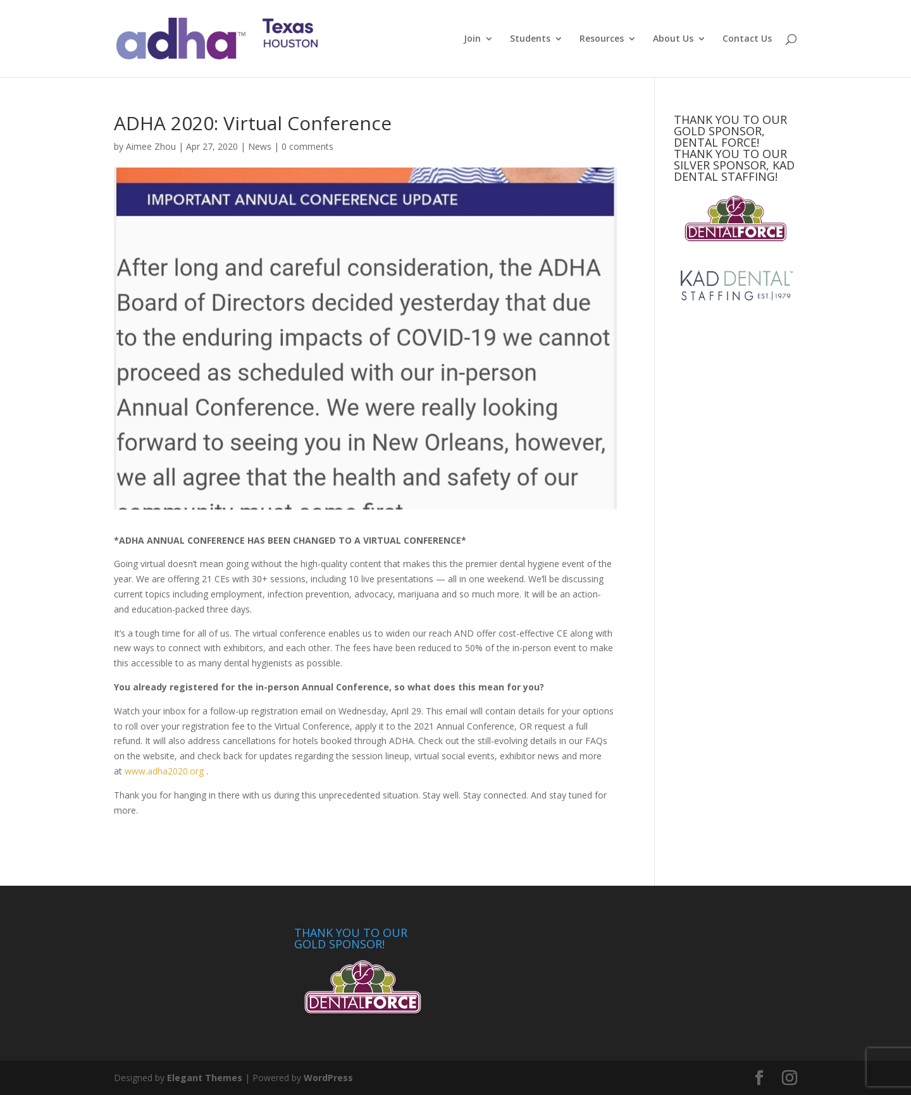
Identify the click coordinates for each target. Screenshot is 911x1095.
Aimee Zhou (151, 146)
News (259, 146)
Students (530, 39)
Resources (601, 39)
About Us (673, 39)
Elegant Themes (204, 1078)
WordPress (328, 1078)
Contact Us (747, 39)
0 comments (307, 146)
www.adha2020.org (164, 771)
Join (472, 39)
